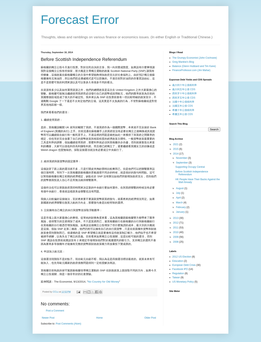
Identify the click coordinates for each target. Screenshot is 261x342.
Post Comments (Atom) (68, 323)
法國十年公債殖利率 (183, 101)
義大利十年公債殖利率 (184, 85)
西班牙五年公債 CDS (183, 97)
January (180, 211)
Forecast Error (80, 19)
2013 (176, 218)
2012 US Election (181, 256)
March (180, 202)
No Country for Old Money (103, 281)
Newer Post (48, 317)
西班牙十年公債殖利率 (184, 93)
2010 (176, 232)
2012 (176, 222)
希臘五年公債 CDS (182, 114)
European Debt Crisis (184, 265)
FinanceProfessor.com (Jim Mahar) (191, 70)
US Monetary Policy (183, 281)
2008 (176, 241)
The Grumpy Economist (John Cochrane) (194, 57)
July (178, 193)
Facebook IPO (180, 269)
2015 (176, 149)
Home (99, 317)
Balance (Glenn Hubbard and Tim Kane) (194, 66)
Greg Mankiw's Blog (183, 61)
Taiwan (176, 277)
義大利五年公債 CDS (183, 89)
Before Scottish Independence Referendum (191, 173)
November (182, 158)
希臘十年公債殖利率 (183, 110)
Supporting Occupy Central (190, 167)
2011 (176, 227)
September (182, 162)
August (180, 188)
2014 (176, 153)
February (181, 207)
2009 (176, 237)
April (178, 197)
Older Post (150, 317)
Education (177, 261)
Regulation (178, 273)
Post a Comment (55, 310)
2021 (176, 144)
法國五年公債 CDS (182, 105)
